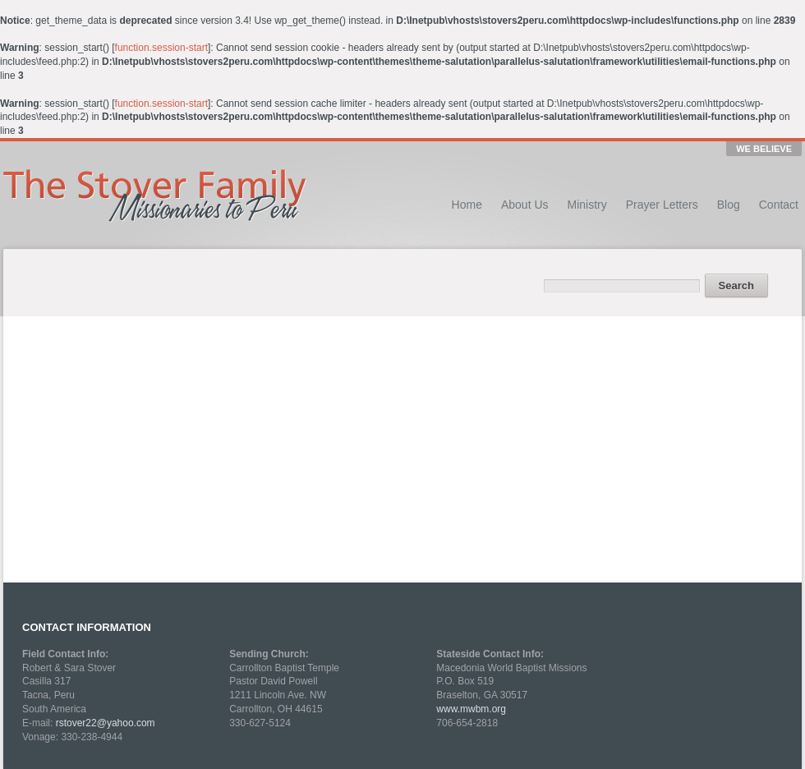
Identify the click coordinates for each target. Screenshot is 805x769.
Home (467, 204)
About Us (525, 204)
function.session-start (161, 47)
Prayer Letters (662, 204)
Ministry (587, 204)
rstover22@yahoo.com (105, 723)
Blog (728, 204)
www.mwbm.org (471, 709)
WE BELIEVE (764, 149)
